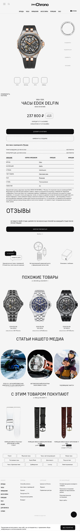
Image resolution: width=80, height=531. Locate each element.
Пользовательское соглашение (65, 496)
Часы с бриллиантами (13, 465)
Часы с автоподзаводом (48, 456)
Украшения (34, 11)
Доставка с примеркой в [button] (17, 145)
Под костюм (67, 460)
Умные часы (68, 456)
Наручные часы (43, 174)
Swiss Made (32, 460)
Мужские (42, 178)
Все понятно (68, 528)
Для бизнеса (5, 508)
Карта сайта (63, 501)
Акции (3, 505)
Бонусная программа (26, 497)
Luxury (50, 465)
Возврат (22, 500)
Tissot (9, 456)
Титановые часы (14, 460)
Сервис (3, 511)
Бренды (21, 11)
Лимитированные (67, 465)
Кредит (22, 491)
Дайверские (34, 465)
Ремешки (53, 11)
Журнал (42, 487)
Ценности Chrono (45, 484)
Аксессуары (44, 11)
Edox (40, 162)
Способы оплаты (25, 484)
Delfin (41, 166)
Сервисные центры (46, 491)
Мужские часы (26, 456)
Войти (39, 234)
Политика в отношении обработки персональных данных (67, 490)
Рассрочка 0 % (24, 494)
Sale (59, 11)
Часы (27, 11)
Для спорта (49, 460)
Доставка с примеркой (27, 487)
